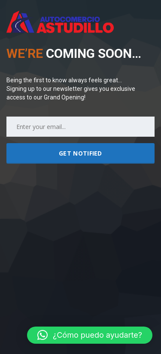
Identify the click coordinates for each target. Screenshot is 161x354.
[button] (89, 335)
